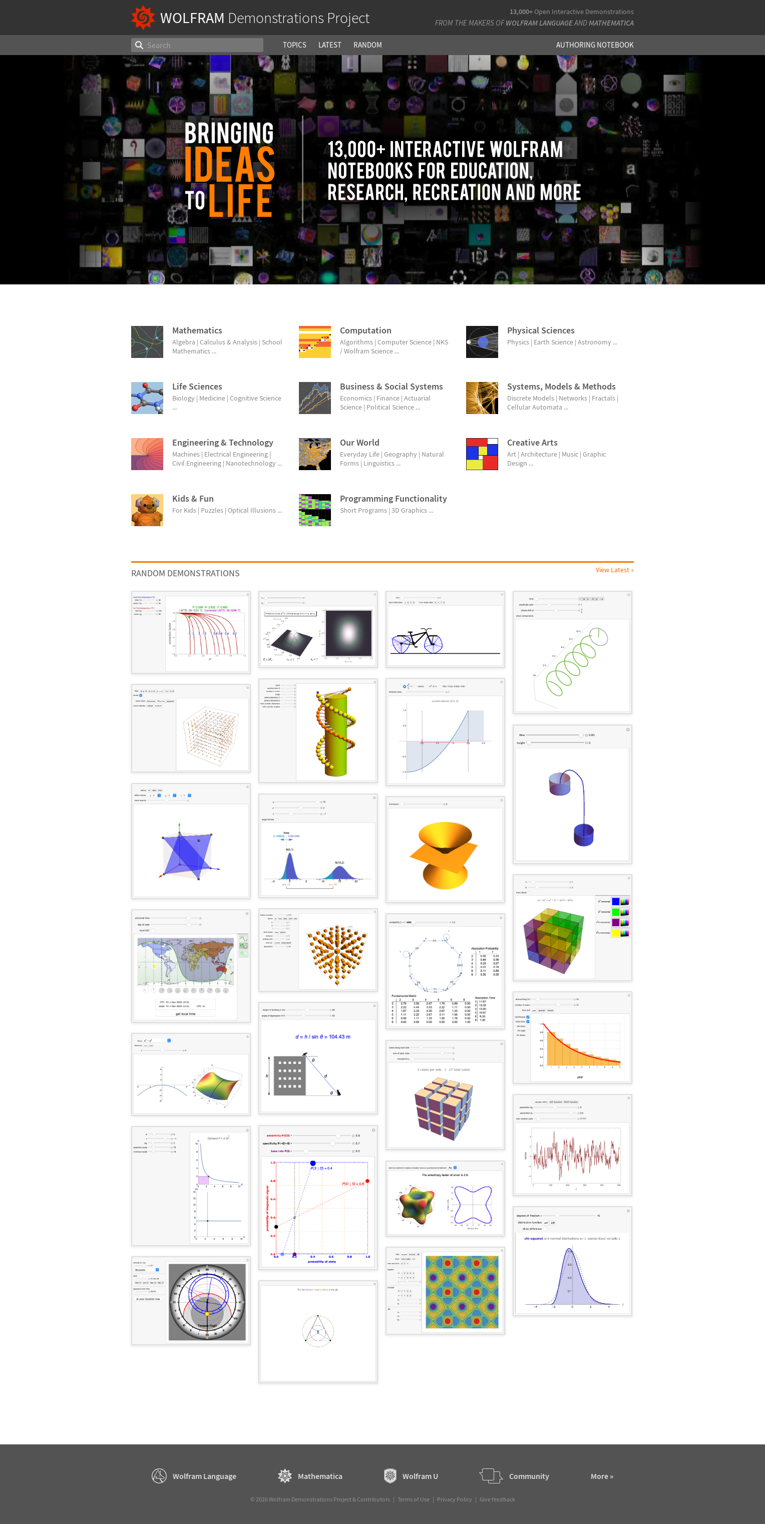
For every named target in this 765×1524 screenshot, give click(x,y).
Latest (329, 45)
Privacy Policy (454, 1499)
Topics (294, 45)
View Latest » (615, 569)
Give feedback (497, 1499)
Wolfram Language (539, 23)
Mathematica (611, 23)
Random (367, 45)
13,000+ (521, 11)
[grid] (382, 992)
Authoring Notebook (595, 45)
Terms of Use (414, 1499)
